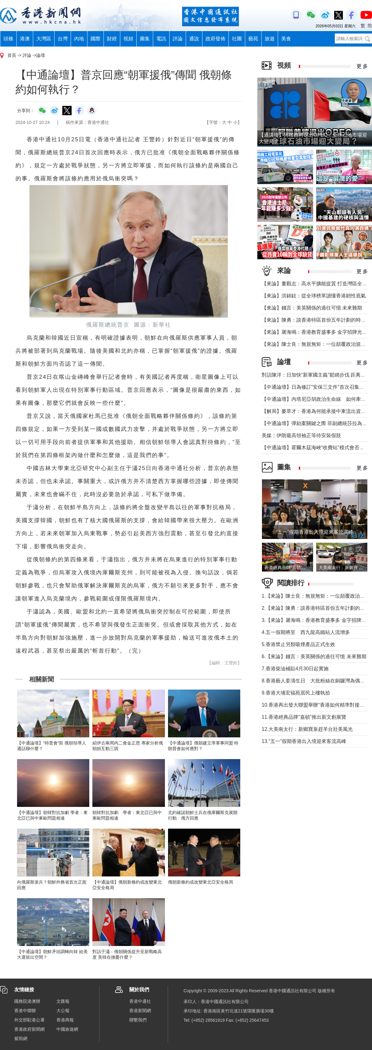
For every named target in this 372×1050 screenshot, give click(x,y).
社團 (237, 38)
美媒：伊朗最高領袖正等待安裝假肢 (301, 435)
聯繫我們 (138, 1019)
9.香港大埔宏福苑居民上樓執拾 (296, 692)
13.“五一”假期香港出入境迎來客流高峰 (304, 741)
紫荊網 (20, 1038)
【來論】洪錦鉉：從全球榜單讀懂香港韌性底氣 (314, 295)
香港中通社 (140, 1001)
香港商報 (65, 1019)
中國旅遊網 (67, 1029)
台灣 (63, 38)
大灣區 (43, 38)
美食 (286, 38)
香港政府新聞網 (29, 1029)
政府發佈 (215, 38)
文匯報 (62, 1001)
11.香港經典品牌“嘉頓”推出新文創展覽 (304, 717)
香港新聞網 (140, 1010)
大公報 (62, 1010)
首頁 (11, 55)
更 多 (362, 66)
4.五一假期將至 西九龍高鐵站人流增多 (306, 632)
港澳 (25, 38)
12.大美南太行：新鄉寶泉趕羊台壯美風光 (310, 729)
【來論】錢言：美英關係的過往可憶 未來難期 (312, 307)
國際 (95, 38)
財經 (112, 38)
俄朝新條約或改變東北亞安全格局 (200, 882)
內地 (79, 38)
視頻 (128, 38)
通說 (194, 38)
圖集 (145, 38)
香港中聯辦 (25, 1010)
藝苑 (253, 38)
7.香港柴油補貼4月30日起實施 (295, 668)
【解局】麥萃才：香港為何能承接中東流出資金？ (316, 411)
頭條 (8, 38)
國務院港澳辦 (27, 1001)
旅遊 (270, 38)
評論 (178, 38)
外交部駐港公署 (29, 1019)
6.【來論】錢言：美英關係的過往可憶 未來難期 (314, 656)
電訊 (161, 38)
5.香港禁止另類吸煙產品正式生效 (298, 644)
